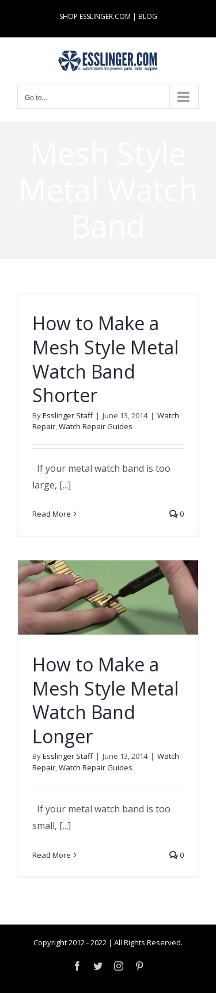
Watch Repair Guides (95, 426)
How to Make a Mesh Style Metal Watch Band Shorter (105, 359)
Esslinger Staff (68, 415)
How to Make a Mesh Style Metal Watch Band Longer (105, 700)
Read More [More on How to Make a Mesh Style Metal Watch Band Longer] (51, 855)
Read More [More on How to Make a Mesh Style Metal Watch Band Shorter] (51, 514)
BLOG (147, 16)
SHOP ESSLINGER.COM (95, 16)
